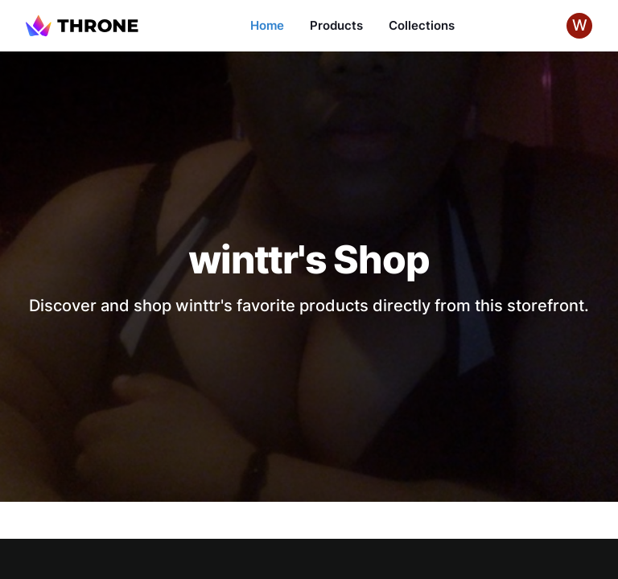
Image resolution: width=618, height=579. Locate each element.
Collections (422, 25)
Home (267, 25)
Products (336, 25)
